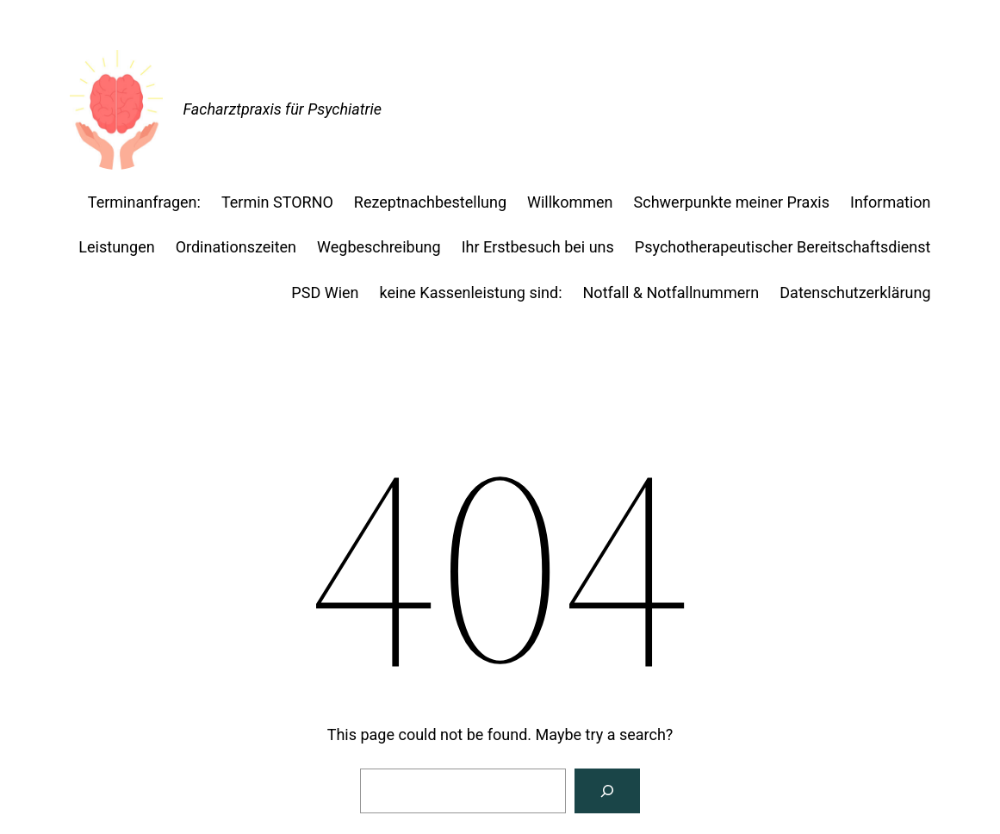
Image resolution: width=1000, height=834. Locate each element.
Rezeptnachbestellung (430, 202)
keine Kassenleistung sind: (471, 292)
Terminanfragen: (144, 202)
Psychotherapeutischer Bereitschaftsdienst (783, 247)
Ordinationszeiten (236, 247)
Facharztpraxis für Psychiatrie (282, 109)
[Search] (607, 791)
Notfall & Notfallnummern (671, 292)
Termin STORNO (277, 202)
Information (890, 202)
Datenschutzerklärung (855, 292)
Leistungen (116, 247)
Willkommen (570, 202)
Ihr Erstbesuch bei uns (538, 247)
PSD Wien (324, 292)
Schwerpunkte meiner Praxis (731, 202)
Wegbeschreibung (379, 247)
